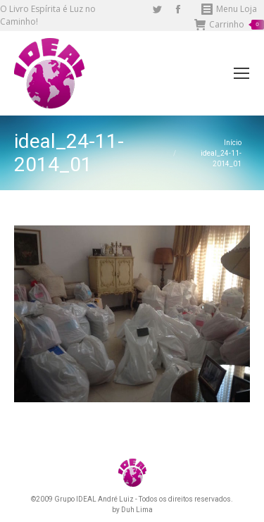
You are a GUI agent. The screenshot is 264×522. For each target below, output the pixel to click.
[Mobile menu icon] (241, 73)
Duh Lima (137, 510)
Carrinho (229, 24)
